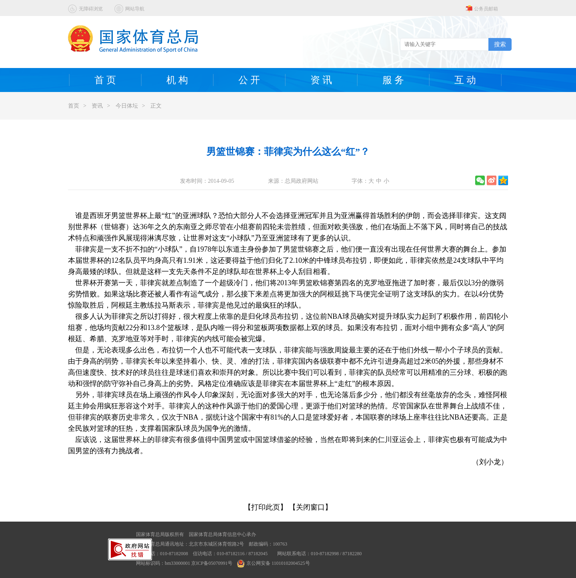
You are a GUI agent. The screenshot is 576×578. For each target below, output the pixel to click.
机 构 (177, 80)
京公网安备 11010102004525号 (273, 563)
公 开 (249, 80)
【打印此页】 (265, 507)
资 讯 (321, 80)
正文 (156, 106)
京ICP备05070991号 (211, 563)
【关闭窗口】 (310, 507)
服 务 (393, 80)
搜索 (500, 44)
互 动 (465, 80)
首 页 (105, 80)
